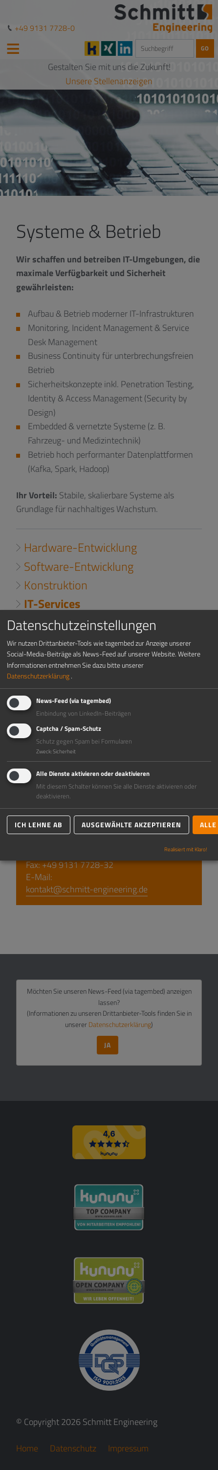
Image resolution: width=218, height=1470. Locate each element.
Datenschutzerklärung (38, 676)
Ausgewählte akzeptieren (131, 824)
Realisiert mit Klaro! (185, 849)
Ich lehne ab (39, 824)
